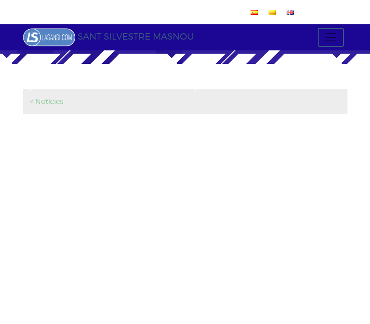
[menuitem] (252, 12)
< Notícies (46, 101)
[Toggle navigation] (331, 37)
